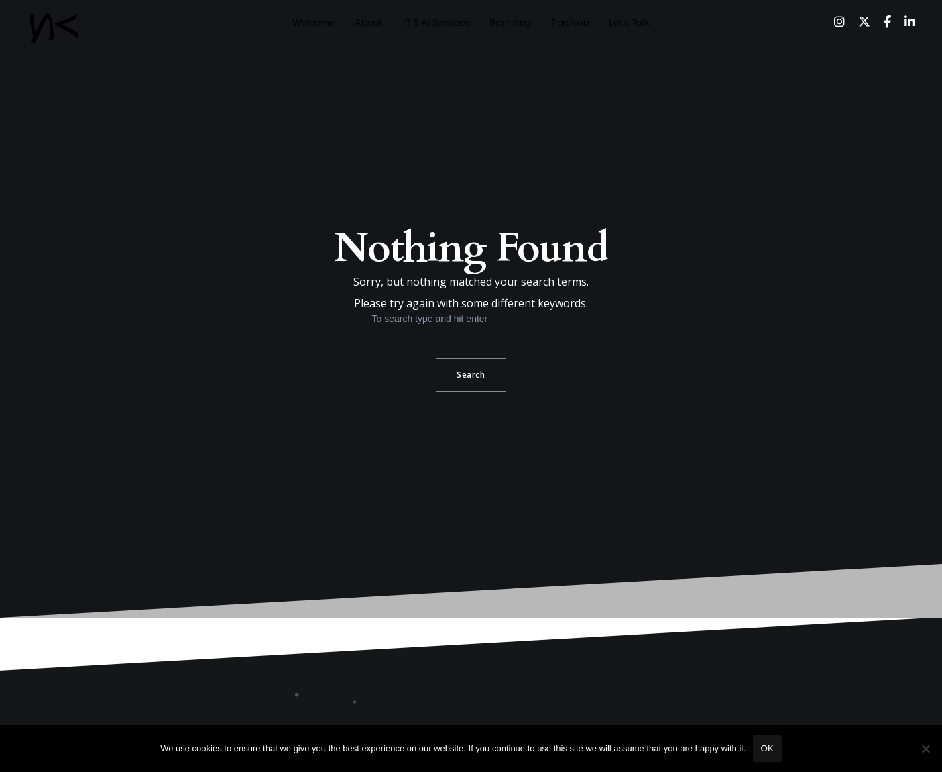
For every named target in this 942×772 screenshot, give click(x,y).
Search (471, 374)
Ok (767, 748)
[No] (925, 748)
